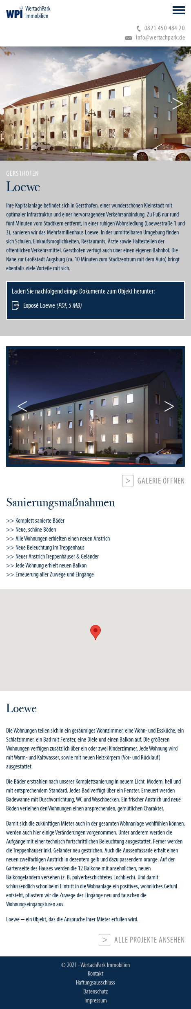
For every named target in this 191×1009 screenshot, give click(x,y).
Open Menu (179, 10)
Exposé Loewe (52, 305)
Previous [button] (13, 103)
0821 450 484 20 (161, 28)
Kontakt (95, 973)
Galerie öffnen (161, 481)
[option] (95, 248)
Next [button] (177, 103)
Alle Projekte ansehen (149, 940)
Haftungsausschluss (95, 982)
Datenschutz (95, 991)
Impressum (95, 1000)
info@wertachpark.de (155, 37)
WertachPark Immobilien (38, 12)
